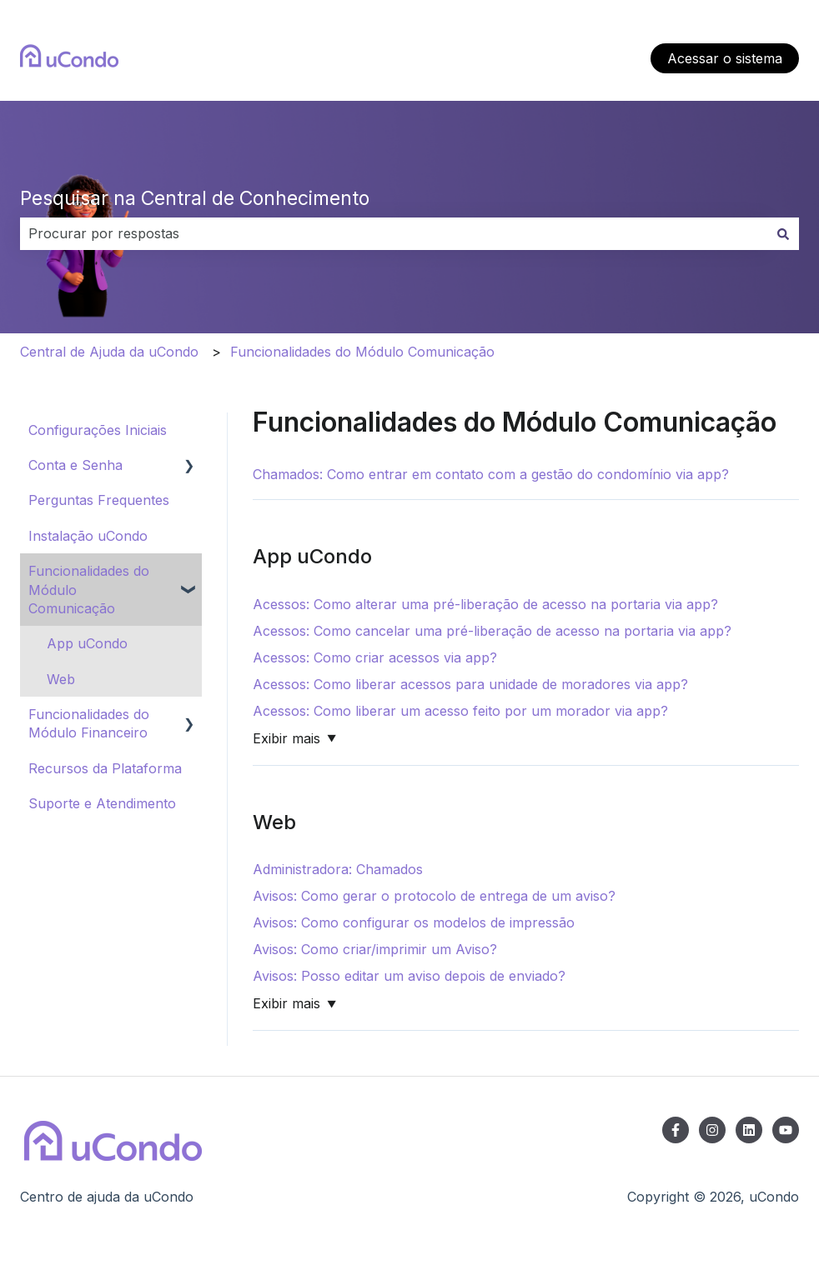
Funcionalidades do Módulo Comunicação (362, 351)
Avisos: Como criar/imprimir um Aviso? (375, 949)
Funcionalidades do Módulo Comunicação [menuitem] (88, 589)
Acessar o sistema (724, 58)
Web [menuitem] (61, 679)
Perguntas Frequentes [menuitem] (98, 500)
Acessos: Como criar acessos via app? (375, 657)
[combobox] (393, 233)
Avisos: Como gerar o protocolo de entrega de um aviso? (434, 896)
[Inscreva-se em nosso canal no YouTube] (785, 1130)
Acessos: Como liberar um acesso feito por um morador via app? (460, 710)
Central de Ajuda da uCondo (109, 351)
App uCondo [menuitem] (87, 643)
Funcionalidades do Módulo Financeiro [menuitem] (88, 723)
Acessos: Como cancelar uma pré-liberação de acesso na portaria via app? (492, 630)
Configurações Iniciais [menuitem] (97, 430)
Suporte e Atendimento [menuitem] (102, 803)
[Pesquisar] (783, 233)
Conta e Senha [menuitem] (75, 465)
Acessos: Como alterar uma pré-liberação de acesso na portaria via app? (485, 604)
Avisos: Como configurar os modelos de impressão (414, 922)
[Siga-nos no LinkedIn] (749, 1130)
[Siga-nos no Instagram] (712, 1130)
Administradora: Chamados (338, 869)
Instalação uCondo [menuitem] (88, 536)
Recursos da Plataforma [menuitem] (105, 768)
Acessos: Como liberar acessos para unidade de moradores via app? (470, 684)
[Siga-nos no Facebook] (675, 1130)
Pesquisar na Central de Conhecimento (194, 198)
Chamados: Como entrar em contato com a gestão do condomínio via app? (491, 474)
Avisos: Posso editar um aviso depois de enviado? (409, 976)
